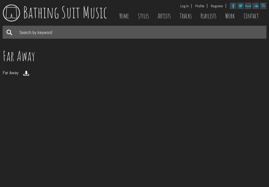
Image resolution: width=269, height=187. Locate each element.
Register (217, 6)
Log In (184, 6)
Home (124, 15)
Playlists (208, 15)
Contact (251, 15)
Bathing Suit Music (55, 12)
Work (230, 15)
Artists (164, 15)
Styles (143, 15)
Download (26, 73)
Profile (199, 6)
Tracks (186, 15)
